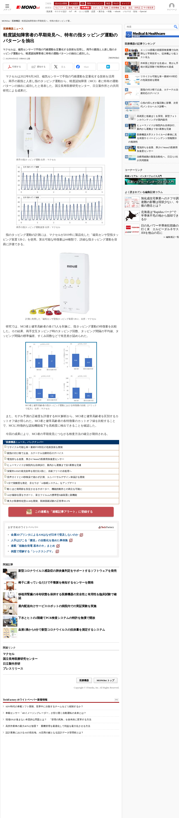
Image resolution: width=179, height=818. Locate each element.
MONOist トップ (105, 680)
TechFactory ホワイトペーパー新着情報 (25, 699)
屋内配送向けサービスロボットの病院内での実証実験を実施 (57, 606)
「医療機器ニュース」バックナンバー (24, 442)
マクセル (8, 653)
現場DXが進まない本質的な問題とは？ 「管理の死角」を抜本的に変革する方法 (48, 719)
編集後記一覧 (172, 237)
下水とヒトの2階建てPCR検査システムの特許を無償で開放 (56, 617)
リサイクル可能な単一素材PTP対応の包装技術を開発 (35, 447)
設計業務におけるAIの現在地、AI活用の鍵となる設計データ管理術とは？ (44, 732)
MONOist (6, 21)
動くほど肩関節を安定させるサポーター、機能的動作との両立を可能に (44, 489)
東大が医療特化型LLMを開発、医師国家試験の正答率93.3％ (38, 501)
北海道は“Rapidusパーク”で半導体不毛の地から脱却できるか (160, 215)
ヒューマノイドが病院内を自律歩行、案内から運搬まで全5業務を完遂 (44, 465)
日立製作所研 (11, 663)
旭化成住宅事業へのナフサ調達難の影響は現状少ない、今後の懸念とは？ (160, 202)
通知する (41, 66)
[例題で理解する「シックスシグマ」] (35, 551)
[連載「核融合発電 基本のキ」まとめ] (35, 545)
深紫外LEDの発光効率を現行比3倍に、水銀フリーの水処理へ (39, 471)
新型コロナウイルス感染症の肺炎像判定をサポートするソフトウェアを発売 (67, 570)
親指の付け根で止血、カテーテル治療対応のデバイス (35, 453)
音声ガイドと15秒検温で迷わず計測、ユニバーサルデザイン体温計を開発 (46, 477)
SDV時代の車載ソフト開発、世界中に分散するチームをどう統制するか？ (44, 706)
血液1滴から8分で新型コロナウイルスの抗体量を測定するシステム (61, 629)
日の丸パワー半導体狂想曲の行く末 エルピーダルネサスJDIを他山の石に (160, 229)
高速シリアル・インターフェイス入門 (143, 176)
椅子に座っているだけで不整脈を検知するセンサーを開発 (55, 582)
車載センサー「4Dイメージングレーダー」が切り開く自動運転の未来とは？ (46, 713)
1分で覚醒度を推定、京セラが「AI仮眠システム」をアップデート (41, 483)
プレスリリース (13, 668)
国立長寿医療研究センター (20, 658)
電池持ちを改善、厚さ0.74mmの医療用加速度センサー (35, 459)
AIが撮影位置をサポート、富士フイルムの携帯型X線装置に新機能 (42, 495)
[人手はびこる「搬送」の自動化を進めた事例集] (42, 540)
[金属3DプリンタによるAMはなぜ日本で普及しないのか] (47, 534)
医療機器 (16, 21)
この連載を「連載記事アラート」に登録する (64, 511)
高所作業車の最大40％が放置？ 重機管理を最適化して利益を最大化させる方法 (48, 726)
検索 (176, 26)
